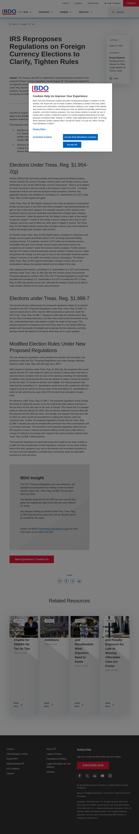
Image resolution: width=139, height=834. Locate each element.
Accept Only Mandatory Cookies (80, 137)
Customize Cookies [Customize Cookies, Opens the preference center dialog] (42, 137)
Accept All (72, 145)
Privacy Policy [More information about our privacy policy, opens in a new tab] (39, 129)
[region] (70, 117)
